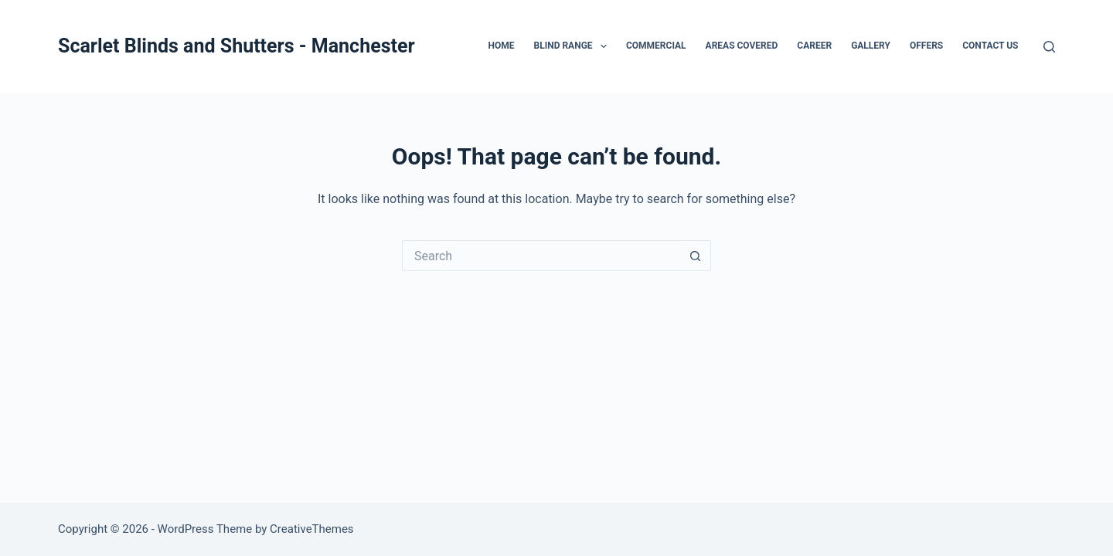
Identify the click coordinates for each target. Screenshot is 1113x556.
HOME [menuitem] (501, 45)
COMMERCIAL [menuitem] (656, 45)
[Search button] (695, 255)
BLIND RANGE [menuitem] (573, 46)
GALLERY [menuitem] (870, 45)
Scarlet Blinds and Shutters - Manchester (236, 46)
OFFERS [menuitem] (926, 45)
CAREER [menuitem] (814, 45)
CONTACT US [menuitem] (990, 45)
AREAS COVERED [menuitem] (742, 45)
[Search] (1049, 47)
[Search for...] (541, 255)
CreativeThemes (312, 529)
